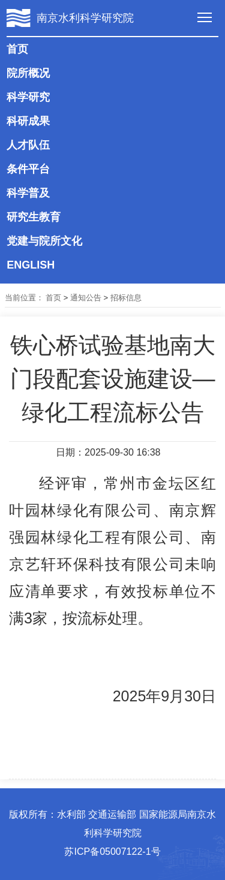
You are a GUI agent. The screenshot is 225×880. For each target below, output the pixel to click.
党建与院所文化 (44, 241)
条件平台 (28, 169)
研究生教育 (34, 217)
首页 (17, 49)
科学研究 (28, 97)
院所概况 (28, 73)
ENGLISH (31, 265)
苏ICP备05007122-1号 (112, 851)
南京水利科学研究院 (85, 18)
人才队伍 (28, 145)
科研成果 (28, 121)
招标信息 (126, 297)
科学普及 (28, 193)
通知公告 (85, 297)
